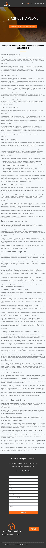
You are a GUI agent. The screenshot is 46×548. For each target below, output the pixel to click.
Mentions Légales (25, 544)
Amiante (23, 3)
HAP (38, 3)
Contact (42, 3)
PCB (31, 3)
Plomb (27, 3)
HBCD (35, 3)
